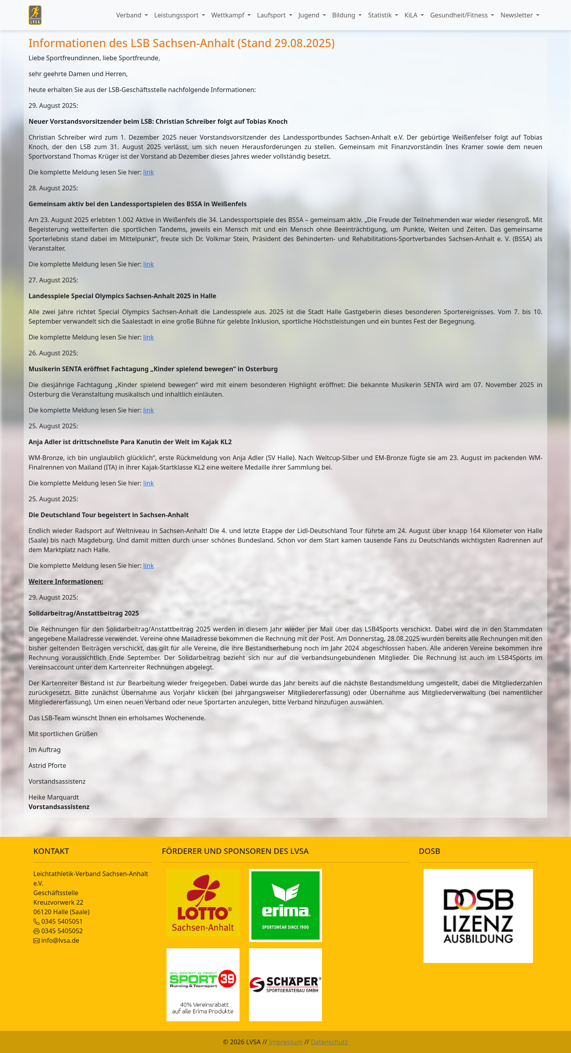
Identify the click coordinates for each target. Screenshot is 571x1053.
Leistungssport (177, 15)
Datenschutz (329, 1042)
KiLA (411, 15)
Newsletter (517, 15)
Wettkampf (228, 15)
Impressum (286, 1042)
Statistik (380, 15)
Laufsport (272, 15)
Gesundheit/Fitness (459, 15)
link (148, 172)
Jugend (310, 15)
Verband (129, 15)
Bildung (344, 15)
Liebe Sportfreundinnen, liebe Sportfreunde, (94, 58)
